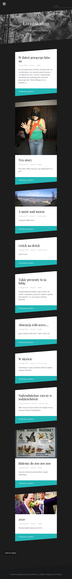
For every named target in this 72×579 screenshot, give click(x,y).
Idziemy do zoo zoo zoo (35, 463)
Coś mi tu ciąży (41, 216)
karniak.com (36, 23)
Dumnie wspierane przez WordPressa (24, 574)
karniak (32, 65)
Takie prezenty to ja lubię (32, 281)
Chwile (38, 65)
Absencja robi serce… (34, 325)
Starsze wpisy (10, 553)
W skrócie (25, 359)
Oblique (48, 574)
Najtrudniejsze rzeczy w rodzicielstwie (35, 397)
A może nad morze (32, 211)
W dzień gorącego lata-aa (35, 59)
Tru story (25, 160)
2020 (22, 519)
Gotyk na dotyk (29, 245)
